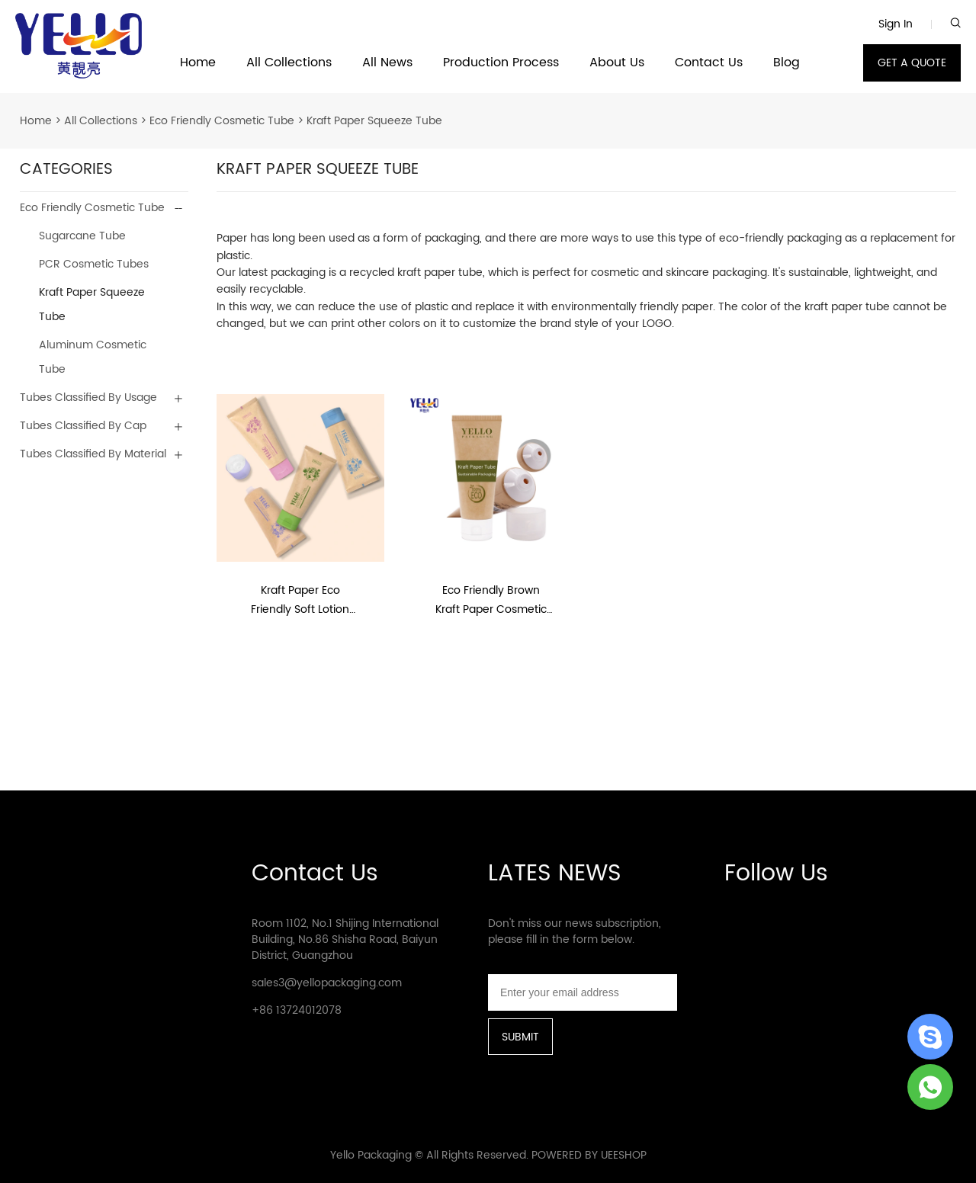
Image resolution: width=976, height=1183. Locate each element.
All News (387, 63)
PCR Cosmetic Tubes (94, 264)
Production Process (501, 63)
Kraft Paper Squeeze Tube (374, 121)
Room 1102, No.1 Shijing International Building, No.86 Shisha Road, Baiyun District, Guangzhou (345, 939)
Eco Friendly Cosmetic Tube (221, 121)
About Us (616, 63)
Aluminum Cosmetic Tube (92, 357)
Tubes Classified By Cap (83, 425)
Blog (786, 63)
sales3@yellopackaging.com (327, 983)
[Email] (582, 992)
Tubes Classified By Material (93, 454)
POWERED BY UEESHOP (589, 1155)
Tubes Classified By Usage (88, 397)
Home (198, 63)
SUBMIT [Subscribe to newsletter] (520, 1037)
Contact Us (709, 63)
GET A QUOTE (912, 63)
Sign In (895, 24)
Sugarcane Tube (82, 236)
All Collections (289, 63)
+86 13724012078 (297, 1010)
